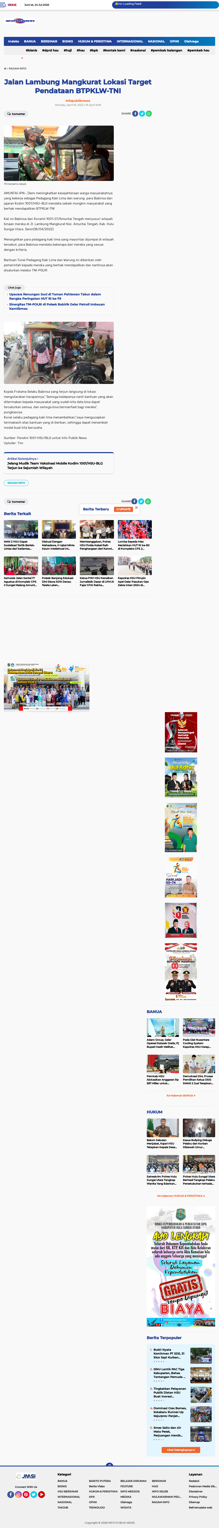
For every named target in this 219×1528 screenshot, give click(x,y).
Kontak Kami (115, 50)
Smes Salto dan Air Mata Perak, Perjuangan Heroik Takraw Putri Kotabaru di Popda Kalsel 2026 (170, 1432)
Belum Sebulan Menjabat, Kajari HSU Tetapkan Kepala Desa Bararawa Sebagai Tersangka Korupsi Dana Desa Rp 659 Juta (162, 1143)
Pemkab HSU (199, 50)
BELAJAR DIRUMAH (133, 1481)
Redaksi (194, 1481)
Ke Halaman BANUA (181, 1095)
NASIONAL (156, 41)
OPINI (174, 41)
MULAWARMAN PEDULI (167, 1496)
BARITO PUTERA (100, 1481)
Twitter (35, 1496)
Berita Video (97, 1486)
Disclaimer (196, 1491)
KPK (95, 50)
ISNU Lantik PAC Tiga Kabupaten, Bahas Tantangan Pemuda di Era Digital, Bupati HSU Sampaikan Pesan (170, 1373)
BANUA (30, 41)
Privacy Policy (198, 1496)
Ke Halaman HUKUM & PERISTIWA (181, 1195)
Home (12, 5)
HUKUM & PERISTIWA (95, 41)
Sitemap (194, 1502)
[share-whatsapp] (149, 114)
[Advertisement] (78, 631)
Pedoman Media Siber (203, 1486)
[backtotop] (109, 1466)
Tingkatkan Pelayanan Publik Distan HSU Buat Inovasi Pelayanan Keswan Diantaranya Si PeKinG (170, 1393)
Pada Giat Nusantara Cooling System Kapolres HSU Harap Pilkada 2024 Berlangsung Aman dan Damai (198, 1043)
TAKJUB (63, 1507)
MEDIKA (125, 1496)
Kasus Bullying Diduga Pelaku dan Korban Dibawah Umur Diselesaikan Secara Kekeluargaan (197, 1143)
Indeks (13, 41)
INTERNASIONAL (130, 41)
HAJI (69, 50)
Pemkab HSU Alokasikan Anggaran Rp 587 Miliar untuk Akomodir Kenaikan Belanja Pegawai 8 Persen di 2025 (163, 1080)
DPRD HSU (51, 50)
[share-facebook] (135, 114)
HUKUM (154, 1112)
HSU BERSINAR (68, 1491)
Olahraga (191, 41)
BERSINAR (49, 41)
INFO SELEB (160, 1491)
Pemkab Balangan (167, 50)
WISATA (125, 1507)
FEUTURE (126, 1486)
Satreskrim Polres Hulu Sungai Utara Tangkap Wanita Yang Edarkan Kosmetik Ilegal (162, 1180)
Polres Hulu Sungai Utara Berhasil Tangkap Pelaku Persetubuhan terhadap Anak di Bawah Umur (199, 1180)
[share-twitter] (142, 114)
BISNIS (67, 41)
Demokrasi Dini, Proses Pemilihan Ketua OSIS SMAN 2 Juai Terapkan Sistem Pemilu (198, 1080)
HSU (82, 50)
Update (123, 509)
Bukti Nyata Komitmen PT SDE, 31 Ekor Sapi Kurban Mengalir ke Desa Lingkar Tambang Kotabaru (169, 1354)
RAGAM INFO (16, 482)
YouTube (44, 1496)
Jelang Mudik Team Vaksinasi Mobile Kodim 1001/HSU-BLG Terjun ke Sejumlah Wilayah (55, 465)
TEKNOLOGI (97, 1507)
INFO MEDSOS (130, 1491)
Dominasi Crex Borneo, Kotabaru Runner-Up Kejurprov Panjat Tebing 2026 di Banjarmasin (170, 1412)
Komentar (16, 114)
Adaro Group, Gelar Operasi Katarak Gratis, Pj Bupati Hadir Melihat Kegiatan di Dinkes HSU (163, 1043)
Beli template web (200, 1507)
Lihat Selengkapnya (181, 1449)
